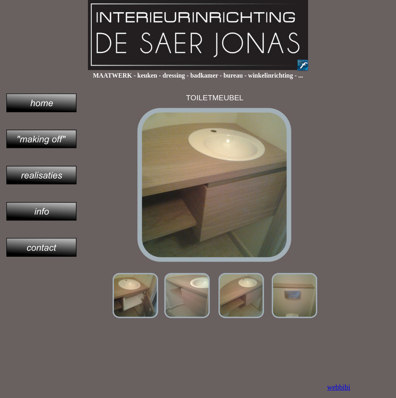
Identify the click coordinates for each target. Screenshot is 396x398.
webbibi (338, 387)
